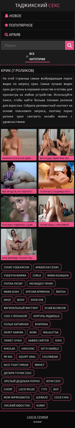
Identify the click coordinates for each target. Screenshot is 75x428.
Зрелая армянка (37, 291)
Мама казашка (58, 275)
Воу (56, 389)
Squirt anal (27, 356)
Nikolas (9, 348)
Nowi (33, 332)
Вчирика (41, 324)
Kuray (40, 405)
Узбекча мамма (15, 275)
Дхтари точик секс (18, 373)
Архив (12, 34)
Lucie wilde (27, 389)
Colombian (50, 356)
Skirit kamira (13, 332)
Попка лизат (13, 283)
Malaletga (50, 332)
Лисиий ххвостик (17, 405)
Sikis (58, 340)
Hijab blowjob (55, 308)
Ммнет (40, 365)
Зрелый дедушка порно (22, 381)
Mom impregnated (17, 397)
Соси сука (61, 397)
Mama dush (11, 291)
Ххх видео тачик (41, 283)
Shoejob (37, 300)
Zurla (37, 275)
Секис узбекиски (16, 267)
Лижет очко (13, 340)
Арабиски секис (47, 267)
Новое (13, 15)
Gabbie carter (38, 340)
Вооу (20, 300)
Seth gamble (50, 348)
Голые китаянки (16, 324)
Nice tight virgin (16, 365)
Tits (44, 389)
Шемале (42, 397)
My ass (8, 356)
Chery (8, 389)
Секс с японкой (15, 316)
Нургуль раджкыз (46, 316)
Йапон (61, 291)
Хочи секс (53, 381)
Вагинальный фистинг (21, 308)
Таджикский (37, 5)
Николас (28, 348)
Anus (7, 300)
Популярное (19, 25)
